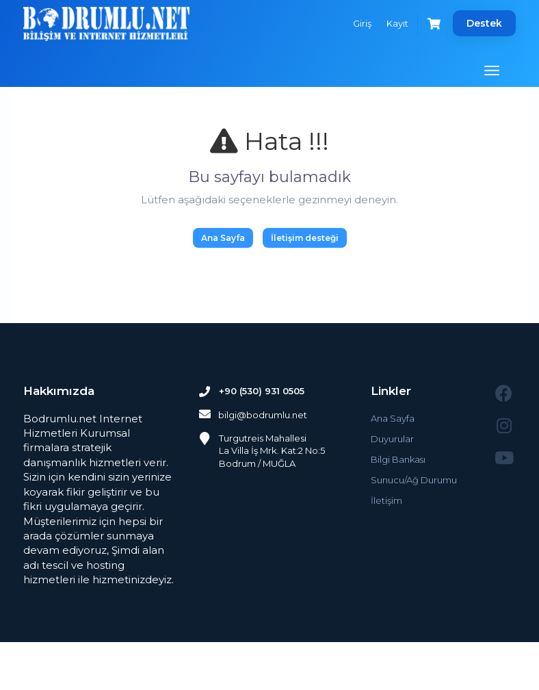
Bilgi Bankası (398, 459)
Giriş (361, 23)
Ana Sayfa (223, 238)
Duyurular (392, 438)
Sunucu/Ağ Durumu (414, 479)
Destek (484, 23)
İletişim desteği (305, 238)
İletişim (386, 500)
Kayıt (397, 23)
